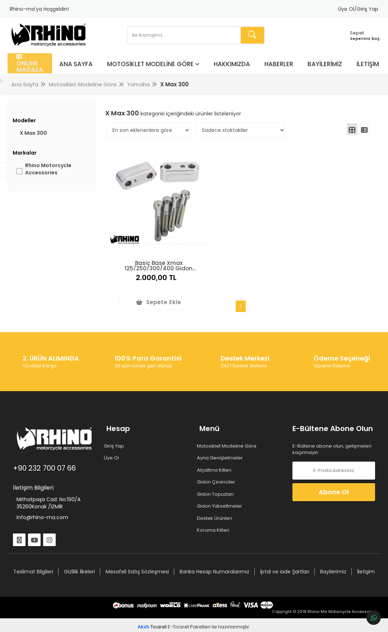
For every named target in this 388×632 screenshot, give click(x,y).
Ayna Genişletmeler (221, 450)
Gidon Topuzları (216, 486)
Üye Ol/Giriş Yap (358, 9)
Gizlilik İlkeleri (93, 563)
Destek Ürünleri (215, 511)
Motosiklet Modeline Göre (152, 72)
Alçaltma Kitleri (215, 462)
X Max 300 (35, 141)
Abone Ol (332, 484)
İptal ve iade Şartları (299, 563)
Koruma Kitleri (214, 522)
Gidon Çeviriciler (217, 474)
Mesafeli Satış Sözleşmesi (151, 563)
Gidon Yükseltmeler (220, 498)
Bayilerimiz (327, 72)
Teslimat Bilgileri (48, 563)
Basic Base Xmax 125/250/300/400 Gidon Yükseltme (151, 257)
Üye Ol (113, 450)
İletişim (370, 72)
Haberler (281, 72)
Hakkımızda (234, 72)
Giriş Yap (116, 438)
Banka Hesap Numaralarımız (229, 563)
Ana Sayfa (78, 72)
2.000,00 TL (152, 270)
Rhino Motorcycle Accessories (50, 177)
